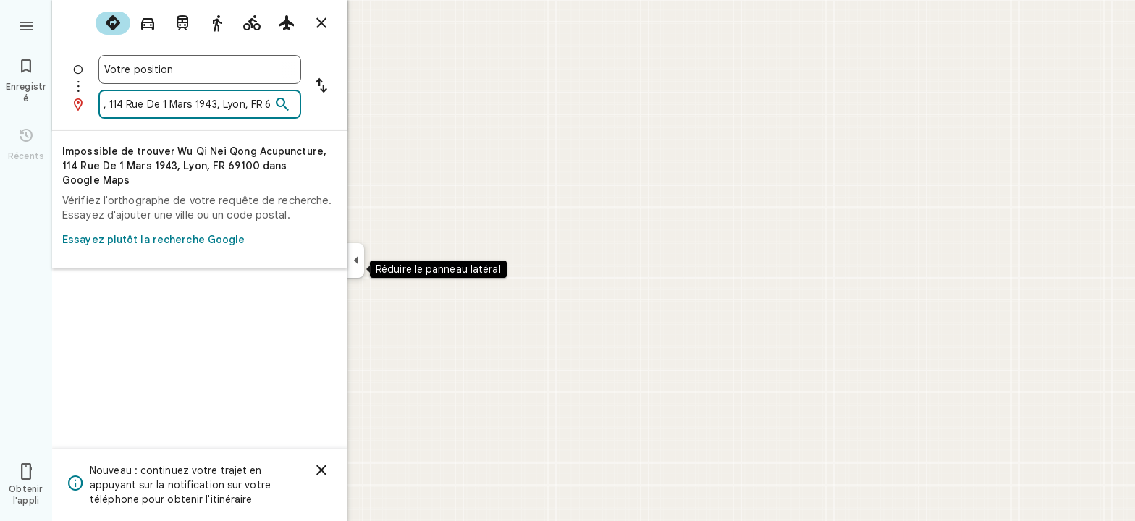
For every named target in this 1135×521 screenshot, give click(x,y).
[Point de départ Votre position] (199, 69)
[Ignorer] (321, 470)
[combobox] (199, 69)
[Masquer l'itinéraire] (321, 23)
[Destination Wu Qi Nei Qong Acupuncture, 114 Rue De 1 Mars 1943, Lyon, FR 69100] (187, 104)
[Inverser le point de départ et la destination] (321, 87)
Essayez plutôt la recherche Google (195, 239)
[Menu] (26, 25)
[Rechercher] (282, 105)
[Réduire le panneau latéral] (355, 260)
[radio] (113, 23)
